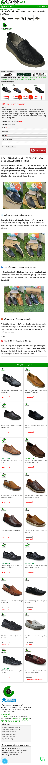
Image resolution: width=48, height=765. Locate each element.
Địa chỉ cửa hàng (7, 739)
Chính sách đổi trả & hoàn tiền (11, 729)
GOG (2, 720)
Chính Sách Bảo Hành (9, 734)
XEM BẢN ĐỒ (5, 714)
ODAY (14, 718)
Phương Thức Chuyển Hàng (11, 727)
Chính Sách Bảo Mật (8, 736)
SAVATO (27, 718)
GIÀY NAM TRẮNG (14, 722)
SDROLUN (20, 718)
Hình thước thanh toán (9, 732)
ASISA (7, 720)
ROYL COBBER (15, 720)
